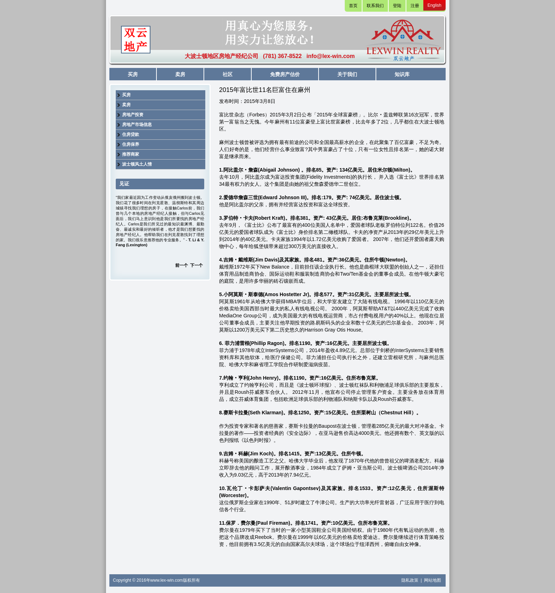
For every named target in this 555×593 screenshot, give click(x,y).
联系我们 (375, 5)
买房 (133, 74)
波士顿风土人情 (137, 164)
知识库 (402, 74)
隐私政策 (410, 580)
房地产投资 (132, 114)
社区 (228, 74)
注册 (415, 5)
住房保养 (130, 144)
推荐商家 (130, 154)
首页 (353, 5)
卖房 (180, 74)
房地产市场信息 (137, 124)
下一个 (196, 265)
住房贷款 (130, 134)
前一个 (181, 265)
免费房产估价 (285, 74)
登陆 (397, 5)
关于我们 (347, 74)
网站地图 (432, 580)
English (434, 5)
